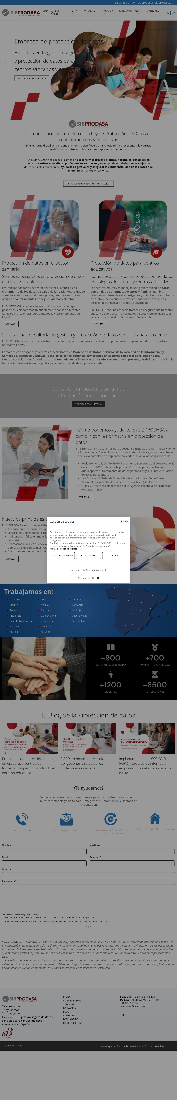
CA (127, 521)
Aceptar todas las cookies (62, 555)
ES (121, 521)
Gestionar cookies (88, 555)
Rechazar (115, 555)
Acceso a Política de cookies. (64, 548)
